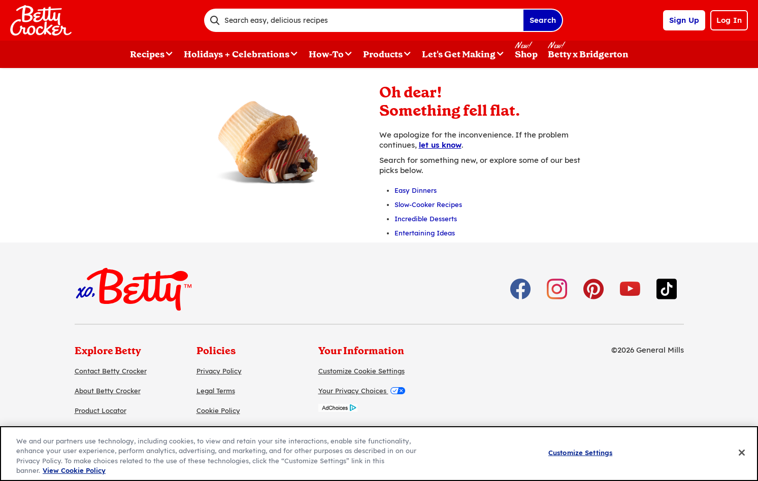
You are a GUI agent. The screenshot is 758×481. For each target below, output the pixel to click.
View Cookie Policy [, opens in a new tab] (74, 470)
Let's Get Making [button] (459, 54)
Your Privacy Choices (361, 391)
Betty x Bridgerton (588, 54)
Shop (526, 54)
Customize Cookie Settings (361, 371)
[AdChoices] (337, 409)
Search (543, 20)
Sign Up (684, 20)
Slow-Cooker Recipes (428, 204)
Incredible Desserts (425, 219)
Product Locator (100, 410)
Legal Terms (215, 391)
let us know (440, 145)
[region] (379, 453)
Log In (729, 20)
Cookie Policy (218, 410)
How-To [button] (326, 54)
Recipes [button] (147, 54)
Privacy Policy (219, 371)
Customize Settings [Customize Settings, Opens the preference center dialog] (580, 453)
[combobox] (363, 20)
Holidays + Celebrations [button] (236, 54)
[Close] (742, 452)
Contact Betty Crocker (111, 371)
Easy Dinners (415, 190)
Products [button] (383, 54)
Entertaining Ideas (424, 233)
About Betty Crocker (108, 391)
